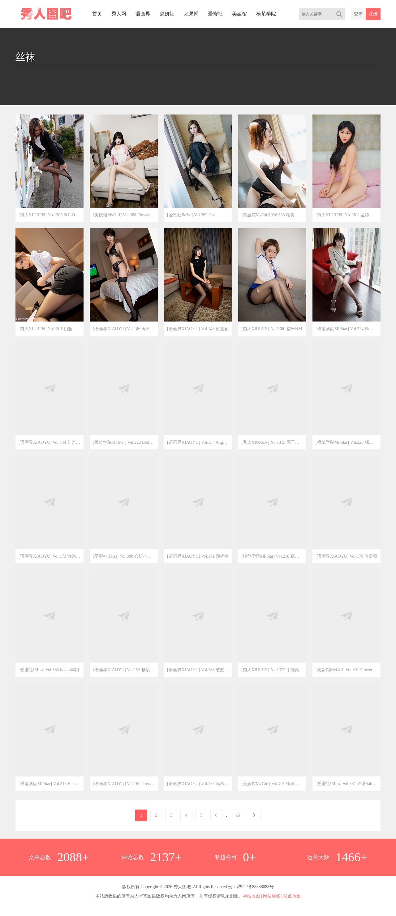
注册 (373, 13)
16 (238, 815)
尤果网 (191, 13)
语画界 (143, 13)
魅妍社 (167, 13)
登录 (358, 13)
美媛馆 (239, 13)
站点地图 (292, 896)
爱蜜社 (215, 13)
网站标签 (271, 896)
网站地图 (251, 896)
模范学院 (266, 13)
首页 (97, 13)
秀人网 (118, 13)
